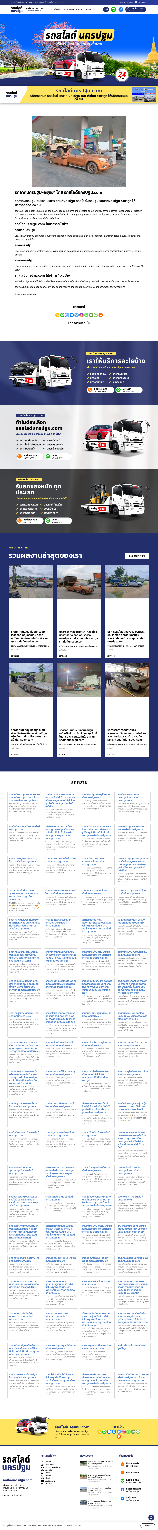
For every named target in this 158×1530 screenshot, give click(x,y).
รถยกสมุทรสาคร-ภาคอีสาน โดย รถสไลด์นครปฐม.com (23, 1104)
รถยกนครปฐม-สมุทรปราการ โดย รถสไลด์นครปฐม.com (132, 828)
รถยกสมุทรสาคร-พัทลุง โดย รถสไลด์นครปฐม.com (59, 1134)
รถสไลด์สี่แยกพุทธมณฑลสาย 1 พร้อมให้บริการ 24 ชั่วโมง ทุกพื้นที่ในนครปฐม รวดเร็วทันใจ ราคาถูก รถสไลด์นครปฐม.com (96, 1201)
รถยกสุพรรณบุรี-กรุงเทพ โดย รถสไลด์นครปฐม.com (24, 1259)
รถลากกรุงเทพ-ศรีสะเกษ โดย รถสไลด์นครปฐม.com (24, 1014)
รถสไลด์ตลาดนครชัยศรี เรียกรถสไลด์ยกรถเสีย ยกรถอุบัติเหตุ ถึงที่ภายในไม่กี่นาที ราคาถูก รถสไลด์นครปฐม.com (133, 1317)
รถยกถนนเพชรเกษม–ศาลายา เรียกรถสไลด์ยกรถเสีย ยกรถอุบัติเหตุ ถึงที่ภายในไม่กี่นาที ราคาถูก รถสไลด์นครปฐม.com (24, 1046)
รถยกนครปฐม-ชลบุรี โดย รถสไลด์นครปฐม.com (95, 795)
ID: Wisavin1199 (133, 1483)
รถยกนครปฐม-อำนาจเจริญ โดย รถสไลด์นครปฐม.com (23, 860)
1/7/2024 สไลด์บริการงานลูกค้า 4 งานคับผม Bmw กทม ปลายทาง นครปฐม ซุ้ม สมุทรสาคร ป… (24, 895)
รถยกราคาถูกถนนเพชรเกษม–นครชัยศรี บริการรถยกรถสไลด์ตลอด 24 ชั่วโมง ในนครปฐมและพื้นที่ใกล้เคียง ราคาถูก (61, 956)
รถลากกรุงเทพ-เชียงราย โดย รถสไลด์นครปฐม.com (96, 1346)
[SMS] (96, 315)
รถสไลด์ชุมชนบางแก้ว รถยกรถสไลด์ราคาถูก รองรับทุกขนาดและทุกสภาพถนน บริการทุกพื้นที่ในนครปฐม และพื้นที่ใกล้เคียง (96, 987)
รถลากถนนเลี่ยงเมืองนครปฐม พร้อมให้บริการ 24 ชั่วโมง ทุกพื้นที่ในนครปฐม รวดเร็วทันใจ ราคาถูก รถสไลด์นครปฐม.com (78, 735)
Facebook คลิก (133, 1489)
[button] (137, 556)
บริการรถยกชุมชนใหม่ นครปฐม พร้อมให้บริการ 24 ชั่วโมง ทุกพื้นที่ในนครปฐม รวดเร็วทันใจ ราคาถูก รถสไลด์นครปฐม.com (60, 1287)
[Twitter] (76, 315)
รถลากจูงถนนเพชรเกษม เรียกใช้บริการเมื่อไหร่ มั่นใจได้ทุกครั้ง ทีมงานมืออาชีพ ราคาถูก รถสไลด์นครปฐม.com (24, 924)
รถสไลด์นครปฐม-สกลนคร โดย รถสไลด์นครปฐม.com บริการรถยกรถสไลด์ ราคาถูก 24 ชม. (24, 797)
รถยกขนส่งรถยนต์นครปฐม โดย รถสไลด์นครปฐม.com (23, 1376)
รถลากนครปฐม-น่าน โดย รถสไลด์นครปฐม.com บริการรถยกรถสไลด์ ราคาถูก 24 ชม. (96, 955)
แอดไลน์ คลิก (132, 1480)
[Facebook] (67, 315)
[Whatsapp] (86, 315)
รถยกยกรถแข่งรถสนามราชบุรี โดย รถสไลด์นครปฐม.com (60, 892)
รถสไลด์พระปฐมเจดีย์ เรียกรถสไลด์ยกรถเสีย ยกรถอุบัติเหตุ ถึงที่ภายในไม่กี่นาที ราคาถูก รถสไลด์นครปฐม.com (24, 1349)
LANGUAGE (143, 2)
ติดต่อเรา (122, 2)
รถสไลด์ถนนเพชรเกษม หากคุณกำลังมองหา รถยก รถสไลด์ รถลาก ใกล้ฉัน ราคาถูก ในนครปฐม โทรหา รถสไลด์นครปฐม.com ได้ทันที (133, 1287)
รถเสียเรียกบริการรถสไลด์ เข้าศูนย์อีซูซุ (133, 1346)
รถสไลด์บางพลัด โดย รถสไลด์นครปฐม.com (24, 1134)
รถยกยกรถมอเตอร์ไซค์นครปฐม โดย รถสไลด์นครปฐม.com (56, 1316)
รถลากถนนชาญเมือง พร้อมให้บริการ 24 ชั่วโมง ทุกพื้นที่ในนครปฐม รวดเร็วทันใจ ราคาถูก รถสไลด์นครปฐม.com (24, 956)
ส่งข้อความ (131, 1497)
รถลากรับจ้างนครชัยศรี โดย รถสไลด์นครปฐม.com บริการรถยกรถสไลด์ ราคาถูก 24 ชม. (61, 984)
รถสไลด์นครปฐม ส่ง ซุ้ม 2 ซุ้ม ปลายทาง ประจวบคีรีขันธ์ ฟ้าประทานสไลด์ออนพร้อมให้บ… (132, 1106)
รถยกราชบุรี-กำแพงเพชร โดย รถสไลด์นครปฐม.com (133, 1072)
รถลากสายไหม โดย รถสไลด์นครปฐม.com (59, 1198)
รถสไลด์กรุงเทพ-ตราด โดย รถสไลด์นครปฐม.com (60, 1259)
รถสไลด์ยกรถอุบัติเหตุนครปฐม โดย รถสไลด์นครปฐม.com (60, 1072)
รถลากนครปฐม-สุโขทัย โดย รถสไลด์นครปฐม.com (60, 1346)
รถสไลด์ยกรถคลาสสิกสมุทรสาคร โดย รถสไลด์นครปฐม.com (93, 861)
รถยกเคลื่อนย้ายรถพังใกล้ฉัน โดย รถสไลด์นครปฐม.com (59, 1043)
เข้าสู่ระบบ (130, 2)
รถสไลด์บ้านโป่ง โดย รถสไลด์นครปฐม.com (95, 1134)
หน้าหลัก (57, 9)
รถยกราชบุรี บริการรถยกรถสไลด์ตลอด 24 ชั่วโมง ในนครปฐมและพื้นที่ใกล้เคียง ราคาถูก (95, 1075)
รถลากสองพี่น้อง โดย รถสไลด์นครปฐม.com (96, 1282)
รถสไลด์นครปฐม (132, 1491)
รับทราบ (147, 1526)
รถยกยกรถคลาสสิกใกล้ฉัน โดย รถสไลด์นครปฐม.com (60, 860)
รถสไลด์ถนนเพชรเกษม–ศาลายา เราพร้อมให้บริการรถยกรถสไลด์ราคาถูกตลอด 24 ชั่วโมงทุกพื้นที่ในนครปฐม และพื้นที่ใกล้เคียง (60, 800)
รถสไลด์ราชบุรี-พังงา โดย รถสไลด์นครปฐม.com (95, 1169)
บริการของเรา (68, 9)
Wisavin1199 (128, 392)
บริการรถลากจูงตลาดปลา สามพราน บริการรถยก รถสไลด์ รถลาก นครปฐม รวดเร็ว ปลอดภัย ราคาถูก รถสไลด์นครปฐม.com (126, 735)
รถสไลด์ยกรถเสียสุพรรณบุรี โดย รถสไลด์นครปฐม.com (59, 1104)
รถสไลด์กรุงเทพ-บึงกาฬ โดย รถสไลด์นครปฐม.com (132, 1043)
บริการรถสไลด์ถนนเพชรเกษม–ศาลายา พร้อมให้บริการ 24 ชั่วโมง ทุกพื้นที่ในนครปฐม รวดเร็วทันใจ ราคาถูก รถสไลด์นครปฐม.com (97, 1319)
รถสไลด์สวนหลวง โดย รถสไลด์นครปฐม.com (24, 828)
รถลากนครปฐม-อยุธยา (26, 294)
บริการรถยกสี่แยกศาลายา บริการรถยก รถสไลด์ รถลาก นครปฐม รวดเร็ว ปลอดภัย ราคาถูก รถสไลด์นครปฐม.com (96, 1379)
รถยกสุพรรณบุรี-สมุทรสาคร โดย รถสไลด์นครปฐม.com (99, 1489)
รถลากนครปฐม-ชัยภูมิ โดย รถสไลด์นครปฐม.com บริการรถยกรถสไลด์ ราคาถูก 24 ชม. (96, 1229)
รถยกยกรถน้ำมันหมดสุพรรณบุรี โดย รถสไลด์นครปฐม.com (21, 1170)
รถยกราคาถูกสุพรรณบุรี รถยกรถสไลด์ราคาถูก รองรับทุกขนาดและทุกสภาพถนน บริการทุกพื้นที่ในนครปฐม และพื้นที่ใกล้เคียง (133, 864)
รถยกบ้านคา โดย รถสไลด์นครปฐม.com (130, 1198)
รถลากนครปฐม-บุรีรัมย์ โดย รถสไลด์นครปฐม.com (132, 892)
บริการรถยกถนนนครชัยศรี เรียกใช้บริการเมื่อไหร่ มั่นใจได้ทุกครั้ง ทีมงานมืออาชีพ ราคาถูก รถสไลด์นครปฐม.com (95, 1107)
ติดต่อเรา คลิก (138, 8)
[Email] (91, 315)
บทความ (79, 9)
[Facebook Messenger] (72, 315)
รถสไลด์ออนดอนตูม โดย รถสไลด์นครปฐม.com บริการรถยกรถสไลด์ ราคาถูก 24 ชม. (24, 1284)
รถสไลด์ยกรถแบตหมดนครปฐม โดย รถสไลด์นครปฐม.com (129, 797)
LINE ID (126, 389)
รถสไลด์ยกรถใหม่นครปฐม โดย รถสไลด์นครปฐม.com (133, 1259)
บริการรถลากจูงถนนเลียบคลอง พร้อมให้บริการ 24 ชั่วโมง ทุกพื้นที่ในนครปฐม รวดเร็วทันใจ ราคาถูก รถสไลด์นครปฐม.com (96, 925)
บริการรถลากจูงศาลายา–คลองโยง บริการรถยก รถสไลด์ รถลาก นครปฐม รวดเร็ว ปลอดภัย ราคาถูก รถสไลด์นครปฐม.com (78, 637)
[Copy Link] (57, 315)
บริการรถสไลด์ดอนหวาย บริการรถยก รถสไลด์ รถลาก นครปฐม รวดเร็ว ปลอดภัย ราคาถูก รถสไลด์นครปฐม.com (126, 637)
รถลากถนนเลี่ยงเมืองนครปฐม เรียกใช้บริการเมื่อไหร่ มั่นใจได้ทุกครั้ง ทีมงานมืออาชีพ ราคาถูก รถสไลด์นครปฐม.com (29, 735)
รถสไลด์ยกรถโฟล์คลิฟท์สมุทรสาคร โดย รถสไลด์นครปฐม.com (21, 1316)
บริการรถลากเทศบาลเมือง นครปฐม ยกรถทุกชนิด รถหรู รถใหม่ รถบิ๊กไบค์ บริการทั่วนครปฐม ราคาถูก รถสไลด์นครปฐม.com (59, 832)
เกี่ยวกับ (89, 9)
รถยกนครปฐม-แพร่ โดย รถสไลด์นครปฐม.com (95, 892)
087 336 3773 (137, 11)
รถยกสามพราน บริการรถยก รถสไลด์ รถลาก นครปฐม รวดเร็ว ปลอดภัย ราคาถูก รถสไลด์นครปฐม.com (23, 1201)
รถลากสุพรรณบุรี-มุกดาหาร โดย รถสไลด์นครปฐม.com (100, 1462)
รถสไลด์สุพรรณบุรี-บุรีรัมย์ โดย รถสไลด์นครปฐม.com (131, 921)
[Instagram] (81, 315)
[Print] (101, 315)
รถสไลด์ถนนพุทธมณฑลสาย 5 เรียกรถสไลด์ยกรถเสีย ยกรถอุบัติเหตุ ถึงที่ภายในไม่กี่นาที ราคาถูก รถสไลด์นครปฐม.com (96, 831)
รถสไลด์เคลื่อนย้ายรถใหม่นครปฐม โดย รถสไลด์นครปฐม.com (58, 922)
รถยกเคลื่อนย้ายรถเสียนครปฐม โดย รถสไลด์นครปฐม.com (129, 1170)
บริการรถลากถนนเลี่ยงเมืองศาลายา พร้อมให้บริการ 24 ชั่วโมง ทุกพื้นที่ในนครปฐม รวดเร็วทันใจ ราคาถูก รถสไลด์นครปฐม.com (60, 1231)
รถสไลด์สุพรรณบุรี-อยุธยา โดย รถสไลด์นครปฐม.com (94, 1259)
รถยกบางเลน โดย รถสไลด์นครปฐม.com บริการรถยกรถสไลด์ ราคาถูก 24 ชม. (132, 1016)
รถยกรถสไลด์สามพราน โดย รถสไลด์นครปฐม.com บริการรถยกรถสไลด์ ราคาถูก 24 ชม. (133, 1377)
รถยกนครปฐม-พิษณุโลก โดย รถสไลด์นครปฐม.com (132, 953)
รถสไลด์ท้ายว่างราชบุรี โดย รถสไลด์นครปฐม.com (96, 1043)
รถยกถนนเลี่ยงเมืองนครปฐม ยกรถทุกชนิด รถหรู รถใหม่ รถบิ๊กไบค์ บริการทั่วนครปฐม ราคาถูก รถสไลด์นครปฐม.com (24, 985)
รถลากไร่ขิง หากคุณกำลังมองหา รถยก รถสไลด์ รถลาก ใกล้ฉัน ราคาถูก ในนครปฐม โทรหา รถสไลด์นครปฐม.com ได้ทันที (60, 1017)
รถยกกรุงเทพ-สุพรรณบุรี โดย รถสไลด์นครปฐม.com (99, 1476)
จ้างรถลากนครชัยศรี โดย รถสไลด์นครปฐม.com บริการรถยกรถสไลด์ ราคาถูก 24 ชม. (132, 1229)
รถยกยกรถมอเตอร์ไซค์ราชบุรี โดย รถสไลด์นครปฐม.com (99, 1502)
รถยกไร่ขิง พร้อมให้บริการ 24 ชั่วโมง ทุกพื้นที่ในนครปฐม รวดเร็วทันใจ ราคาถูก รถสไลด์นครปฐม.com (60, 1379)
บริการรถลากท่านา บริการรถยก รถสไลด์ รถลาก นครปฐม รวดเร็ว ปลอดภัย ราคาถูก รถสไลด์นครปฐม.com (59, 1172)
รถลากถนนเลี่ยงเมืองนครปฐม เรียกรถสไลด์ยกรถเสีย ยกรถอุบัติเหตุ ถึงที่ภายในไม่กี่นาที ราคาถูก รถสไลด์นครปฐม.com (29, 637)
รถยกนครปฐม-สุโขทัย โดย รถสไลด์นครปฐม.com (96, 1014)
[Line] (62, 315)
